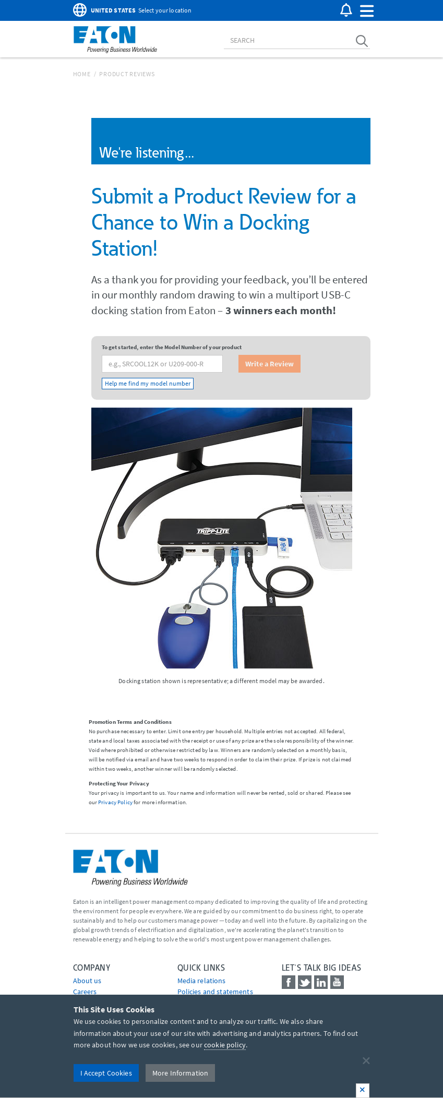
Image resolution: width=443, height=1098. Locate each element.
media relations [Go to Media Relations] (201, 980)
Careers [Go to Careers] (85, 991)
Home (82, 74)
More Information (180, 1073)
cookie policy (225, 1044)
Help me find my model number (148, 383)
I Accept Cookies (106, 1073)
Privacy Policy (115, 802)
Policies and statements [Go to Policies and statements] (215, 991)
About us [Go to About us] (87, 980)
